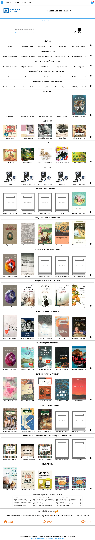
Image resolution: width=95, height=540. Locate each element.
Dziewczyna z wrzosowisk (65, 505)
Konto (31, 2)
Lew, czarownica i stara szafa (20, 499)
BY (74, 2)
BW (66, 2)
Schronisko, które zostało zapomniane (44, 505)
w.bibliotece (46, 515)
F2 (86, 2)
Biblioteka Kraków (47, 21)
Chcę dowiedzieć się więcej (39, 538)
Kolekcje (33, 32)
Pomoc (24, 2)
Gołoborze (62, 502)
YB (70, 2)
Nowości (9, 2)
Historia (17, 2)
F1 (82, 2)
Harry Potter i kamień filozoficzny (20, 505)
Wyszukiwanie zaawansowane (22, 32)
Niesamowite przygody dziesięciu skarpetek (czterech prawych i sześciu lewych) (30, 502)
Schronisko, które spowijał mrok (66, 503)
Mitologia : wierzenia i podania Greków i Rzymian (24, 500)
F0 (78, 2)
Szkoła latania (16, 503)
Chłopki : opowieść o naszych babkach (45, 499)
